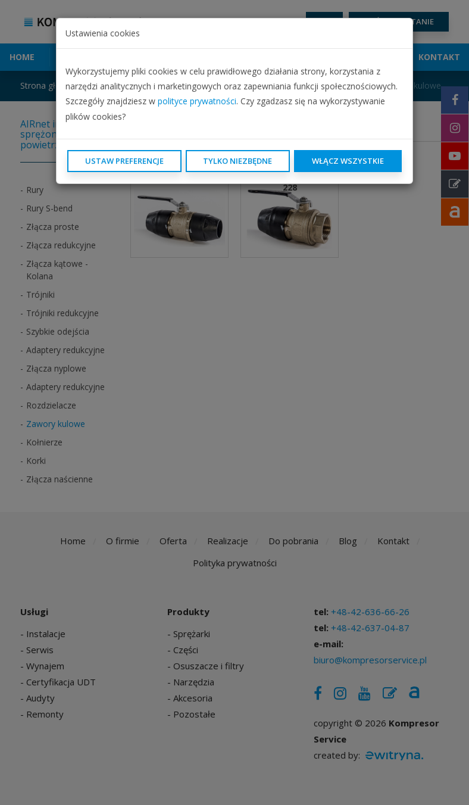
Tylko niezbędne (237, 160)
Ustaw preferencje (124, 160)
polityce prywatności (197, 101)
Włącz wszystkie (348, 160)
